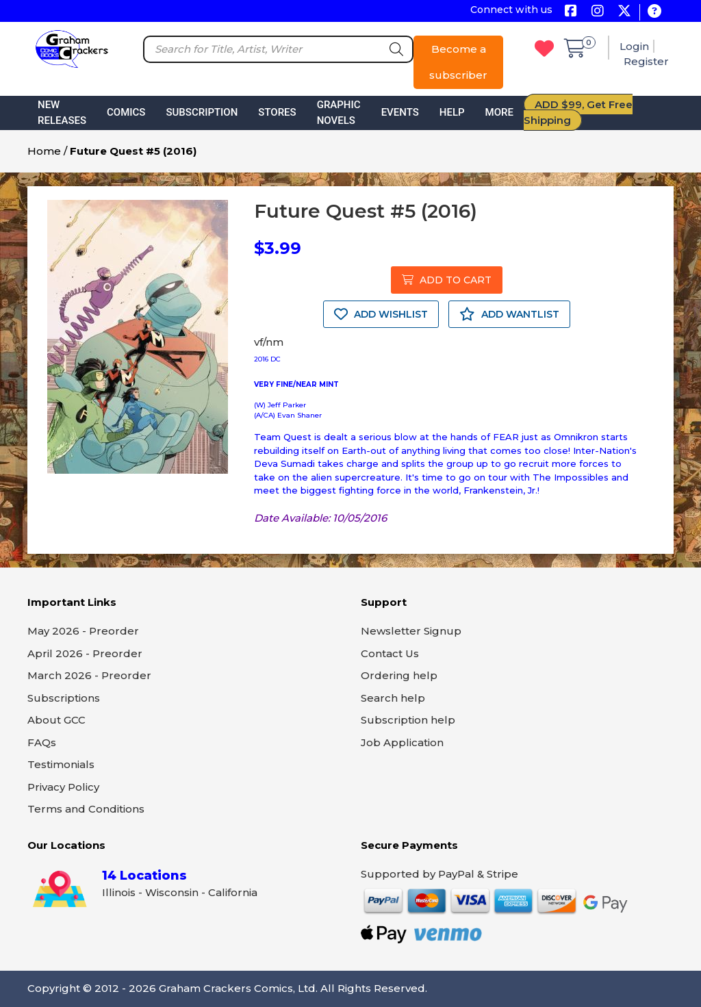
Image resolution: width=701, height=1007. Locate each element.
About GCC (56, 719)
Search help (393, 697)
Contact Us (390, 653)
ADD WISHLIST (381, 314)
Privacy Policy (63, 786)
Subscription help (408, 719)
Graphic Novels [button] (339, 113)
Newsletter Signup (411, 630)
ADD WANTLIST (509, 314)
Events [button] (400, 112)
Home (44, 150)
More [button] (499, 112)
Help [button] (452, 112)
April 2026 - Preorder (84, 653)
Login (634, 46)
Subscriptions (63, 697)
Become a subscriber (458, 61)
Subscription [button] (202, 112)
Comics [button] (126, 112)
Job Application (402, 742)
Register (646, 61)
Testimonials (60, 764)
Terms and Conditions (85, 808)
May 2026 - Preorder (83, 630)
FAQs (41, 742)
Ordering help (399, 675)
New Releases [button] (62, 113)
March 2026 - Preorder (89, 675)
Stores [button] (277, 112)
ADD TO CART (447, 280)
